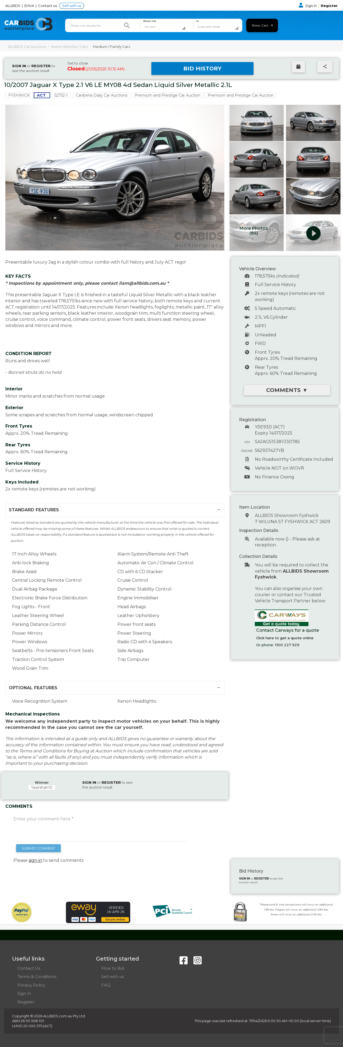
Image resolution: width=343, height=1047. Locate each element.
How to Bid (112, 968)
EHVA (29, 5)
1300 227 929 (287, 645)
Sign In (308, 5)
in (197, 21)
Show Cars (262, 25)
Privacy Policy (31, 985)
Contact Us (28, 968)
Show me (149, 21)
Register (329, 5)
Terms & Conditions (36, 976)
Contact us (48, 5)
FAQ (105, 985)
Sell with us (71, 5)
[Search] (127, 25)
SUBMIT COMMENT (38, 848)
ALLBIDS (13, 5)
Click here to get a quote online (285, 638)
